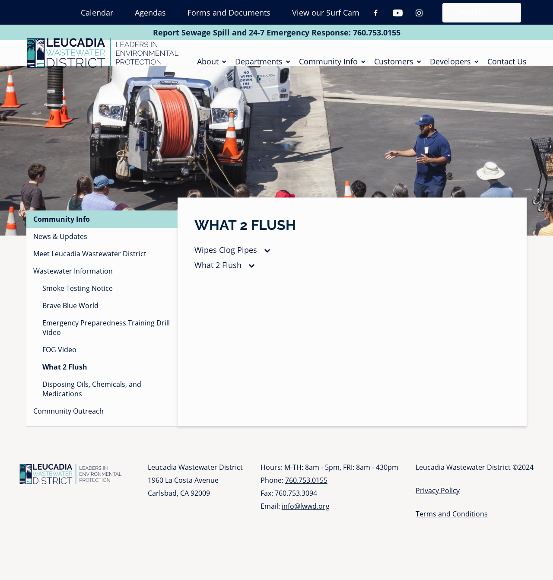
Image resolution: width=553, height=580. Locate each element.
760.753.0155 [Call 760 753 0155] (376, 32)
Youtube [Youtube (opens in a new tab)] (397, 13)
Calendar (97, 12)
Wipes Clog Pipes (225, 260)
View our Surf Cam (325, 12)
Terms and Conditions (452, 524)
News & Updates (60, 247)
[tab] (352, 260)
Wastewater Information (73, 282)
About (208, 66)
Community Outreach (68, 422)
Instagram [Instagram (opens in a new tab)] (419, 13)
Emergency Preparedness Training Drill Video (106, 338)
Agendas (150, 12)
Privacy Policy (438, 501)
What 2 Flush (218, 276)
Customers (393, 66)
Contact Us (507, 66)
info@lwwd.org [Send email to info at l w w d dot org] (306, 517)
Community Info (328, 66)
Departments (259, 66)
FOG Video (59, 360)
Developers (450, 66)
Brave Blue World (70, 316)
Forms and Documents (229, 12)
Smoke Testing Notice (77, 299)
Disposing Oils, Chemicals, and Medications (91, 399)
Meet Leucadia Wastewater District (89, 264)
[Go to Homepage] (102, 58)
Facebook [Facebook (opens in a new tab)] (375, 13)
